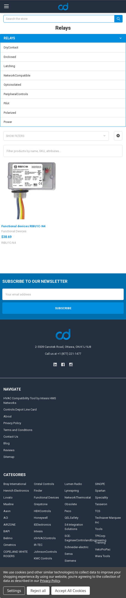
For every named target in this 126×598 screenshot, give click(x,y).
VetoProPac (102, 549)
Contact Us (10, 436)
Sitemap (8, 457)
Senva (69, 553)
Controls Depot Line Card (20, 409)
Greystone (40, 504)
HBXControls (42, 511)
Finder (38, 490)
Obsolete (71, 504)
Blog (6, 443)
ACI (5, 517)
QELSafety (71, 517)
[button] (118, 135)
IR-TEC (38, 545)
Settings (14, 590)
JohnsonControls (45, 551)
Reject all (38, 590)
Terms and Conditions (17, 430)
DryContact (11, 47)
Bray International (14, 484)
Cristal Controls (44, 484)
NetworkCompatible (17, 75)
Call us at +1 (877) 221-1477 (63, 353)
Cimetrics (9, 545)
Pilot (6, 103)
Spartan (100, 490)
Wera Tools (102, 556)
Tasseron (101, 504)
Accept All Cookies (70, 590)
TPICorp (100, 536)
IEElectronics (42, 524)
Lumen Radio (73, 484)
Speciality (101, 497)
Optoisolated (12, 84)
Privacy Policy (12, 423)
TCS (97, 511)
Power (8, 122)
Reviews (8, 450)
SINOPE (100, 484)
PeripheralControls (16, 94)
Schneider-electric (76, 547)
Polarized (10, 112)
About (7, 416)
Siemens (70, 560)
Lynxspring (72, 490)
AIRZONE (9, 524)
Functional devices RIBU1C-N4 (23, 226)
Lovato (8, 497)
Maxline (8, 504)
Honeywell (41, 517)
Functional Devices (46, 497)
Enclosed (10, 57)
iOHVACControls (45, 538)
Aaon (7, 511)
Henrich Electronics (16, 490)
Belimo (8, 538)
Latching (9, 66)
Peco (68, 511)
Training (100, 542)
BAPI (6, 531)
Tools (98, 529)
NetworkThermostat (78, 497)
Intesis (38, 531)
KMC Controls (43, 558)
